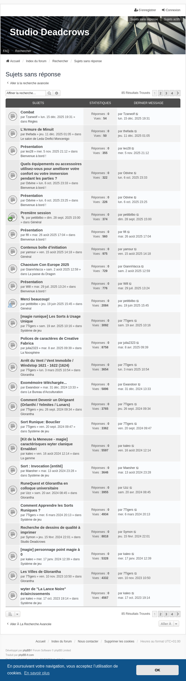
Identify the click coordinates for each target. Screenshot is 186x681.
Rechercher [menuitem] (23, 51)
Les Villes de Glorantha (41, 572)
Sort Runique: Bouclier (40, 422)
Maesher (32, 471)
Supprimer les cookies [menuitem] (119, 641)
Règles (32, 121)
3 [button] (166, 93)
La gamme (28, 458)
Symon (30, 537)
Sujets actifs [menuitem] (172, 19)
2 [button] (160, 93)
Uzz (28, 493)
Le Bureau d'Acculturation (45, 392)
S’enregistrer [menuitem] (145, 10)
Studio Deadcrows (33, 541)
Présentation (32, 147)
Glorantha (27, 375)
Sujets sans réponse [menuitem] (144, 19)
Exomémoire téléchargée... (44, 383)
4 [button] (172, 93)
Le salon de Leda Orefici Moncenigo (45, 139)
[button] (177, 93)
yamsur (31, 252)
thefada (31, 134)
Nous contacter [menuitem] (88, 641)
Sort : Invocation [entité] (42, 466)
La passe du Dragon (41, 274)
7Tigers (31, 326)
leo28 (29, 151)
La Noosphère (30, 352)
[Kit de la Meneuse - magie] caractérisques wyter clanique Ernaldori (47, 444)
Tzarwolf (31, 117)
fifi (27, 235)
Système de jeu (31, 330)
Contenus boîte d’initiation (43, 247)
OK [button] (157, 670)
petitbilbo (37, 217)
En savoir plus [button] (37, 673)
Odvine (31, 183)
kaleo (29, 453)
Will (28, 286)
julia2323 (32, 348)
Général (35, 222)
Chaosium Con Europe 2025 (45, 265)
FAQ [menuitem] (6, 51)
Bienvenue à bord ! (33, 156)
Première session (36, 213)
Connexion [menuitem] (170, 10)
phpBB (26, 650)
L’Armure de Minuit (37, 129)
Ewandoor (33, 387)
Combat (27, 112)
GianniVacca (34, 269)
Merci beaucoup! (35, 299)
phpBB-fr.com (26, 655)
